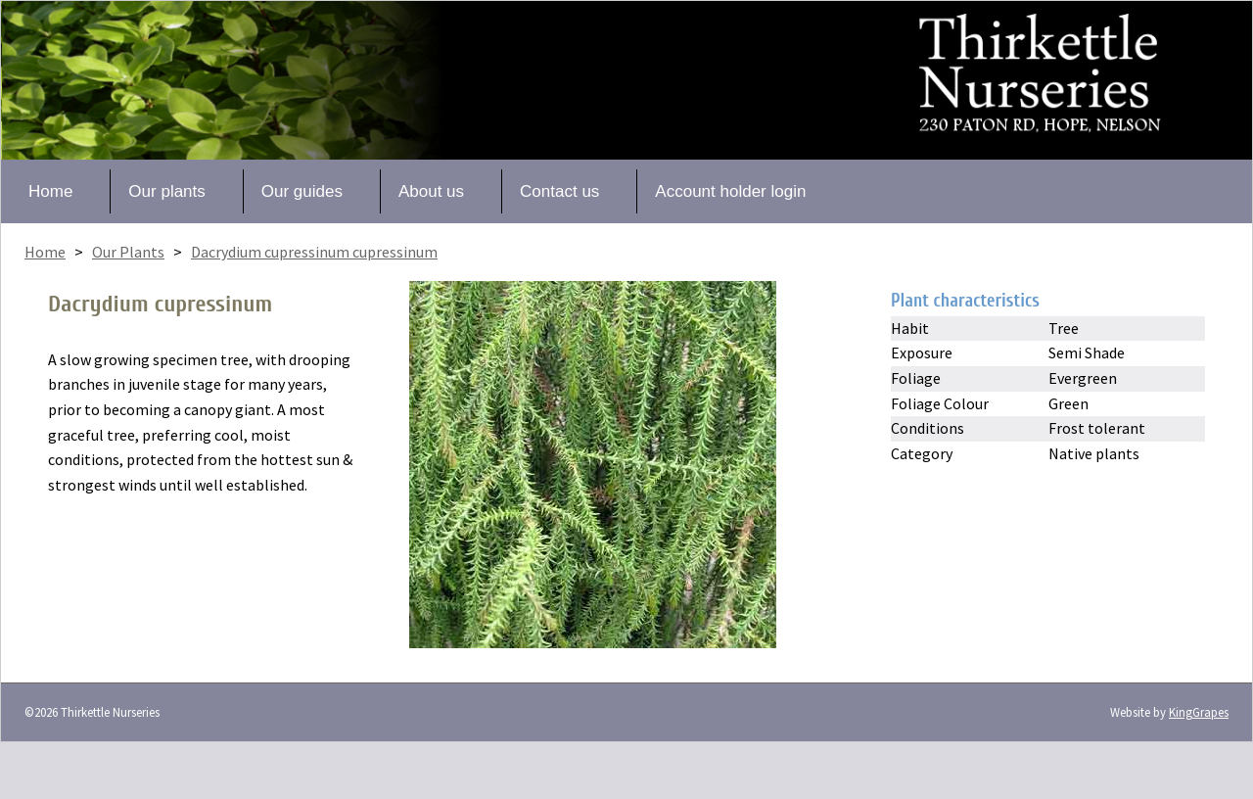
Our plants (166, 191)
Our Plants (128, 251)
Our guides (302, 191)
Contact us (559, 191)
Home (50, 191)
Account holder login (730, 191)
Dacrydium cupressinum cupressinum (314, 251)
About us (431, 191)
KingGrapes (1199, 712)
